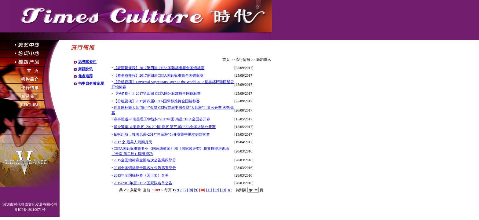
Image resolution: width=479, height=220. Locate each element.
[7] (186, 190)
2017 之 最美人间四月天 (133, 142)
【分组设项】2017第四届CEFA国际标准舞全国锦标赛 (157, 101)
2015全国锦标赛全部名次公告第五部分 (145, 168)
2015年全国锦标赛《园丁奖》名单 (141, 175)
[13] (223, 190)
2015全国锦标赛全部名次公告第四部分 (145, 160)
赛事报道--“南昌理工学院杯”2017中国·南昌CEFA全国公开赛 (162, 119)
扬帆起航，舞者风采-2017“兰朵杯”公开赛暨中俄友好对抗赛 (162, 134)
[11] (209, 190)
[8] (191, 190)
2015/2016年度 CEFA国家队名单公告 (143, 183)
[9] (196, 190)
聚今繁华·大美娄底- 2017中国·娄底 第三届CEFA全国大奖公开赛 (165, 127)
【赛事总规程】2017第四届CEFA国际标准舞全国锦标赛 (158, 75)
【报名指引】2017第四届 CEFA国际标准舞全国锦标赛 (157, 93)
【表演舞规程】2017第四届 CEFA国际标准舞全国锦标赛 (159, 68)
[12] (216, 190)
